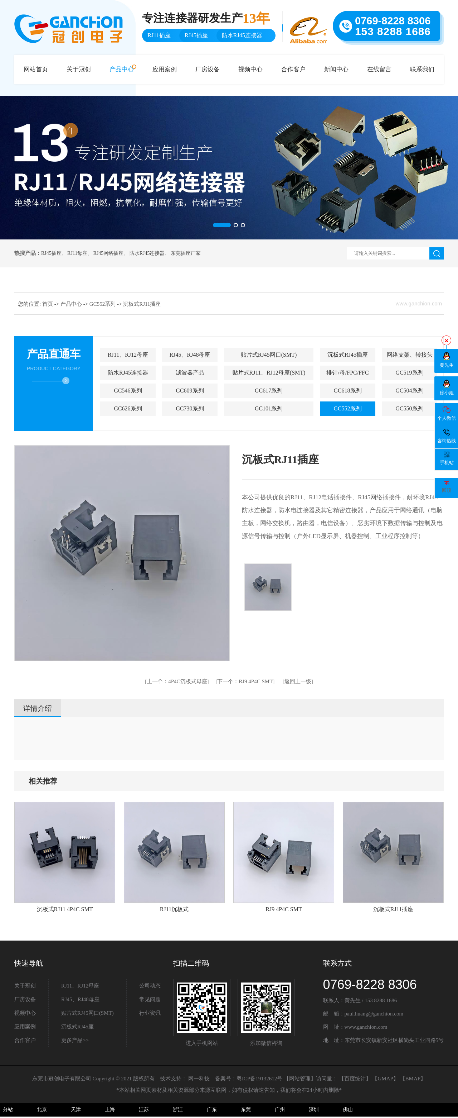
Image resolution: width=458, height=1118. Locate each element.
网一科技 (199, 1078)
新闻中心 (336, 69)
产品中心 (121, 69)
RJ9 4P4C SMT (245, 681)
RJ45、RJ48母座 (190, 355)
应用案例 (164, 69)
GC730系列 (190, 408)
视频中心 (250, 69)
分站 (8, 1109)
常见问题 (150, 999)
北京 (42, 1109)
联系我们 (422, 69)
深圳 (314, 1109)
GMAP (385, 1078)
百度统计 (355, 1078)
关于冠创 (79, 69)
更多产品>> (75, 1040)
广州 (280, 1109)
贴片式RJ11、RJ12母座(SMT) (269, 373)
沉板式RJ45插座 (347, 355)
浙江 (178, 1109)
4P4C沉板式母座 (177, 681)
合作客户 (293, 69)
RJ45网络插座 (108, 253)
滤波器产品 (190, 373)
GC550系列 (409, 408)
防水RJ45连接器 (147, 253)
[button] (222, 225)
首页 (48, 304)
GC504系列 (409, 390)
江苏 (144, 1109)
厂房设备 (207, 69)
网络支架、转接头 (410, 355)
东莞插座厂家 (186, 253)
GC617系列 (269, 390)
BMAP (413, 1078)
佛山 (348, 1109)
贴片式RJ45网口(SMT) (269, 355)
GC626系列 (128, 408)
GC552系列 (103, 304)
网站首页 (36, 69)
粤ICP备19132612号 (259, 1078)
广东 (212, 1109)
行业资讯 (150, 1013)
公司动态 (150, 986)
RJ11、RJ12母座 (128, 355)
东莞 (246, 1109)
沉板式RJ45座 (77, 1026)
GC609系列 (190, 390)
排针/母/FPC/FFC (347, 373)
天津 (76, 1109)
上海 (110, 1109)
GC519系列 (409, 373)
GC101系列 (269, 408)
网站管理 (300, 1078)
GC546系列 (128, 390)
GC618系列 (347, 390)
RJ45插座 (51, 253)
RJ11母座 (77, 253)
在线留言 (379, 69)
